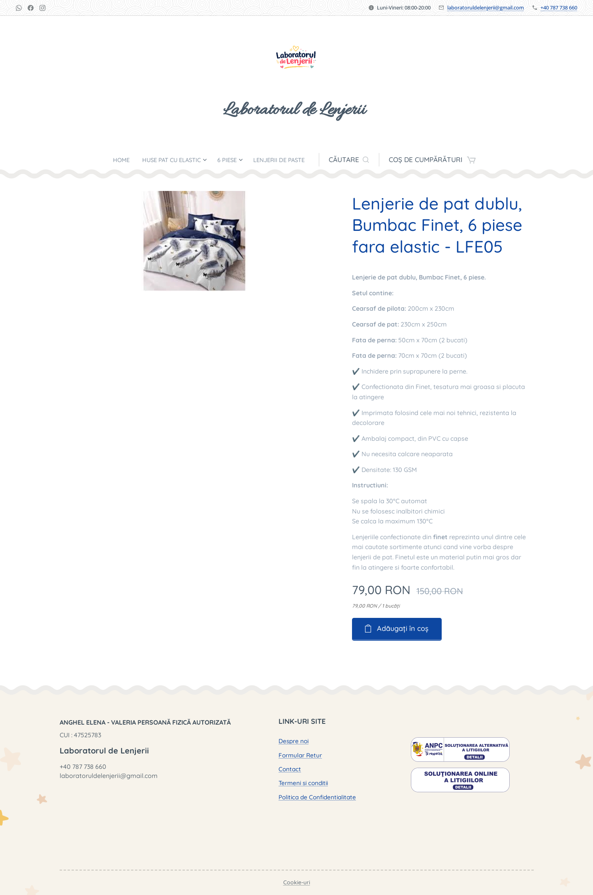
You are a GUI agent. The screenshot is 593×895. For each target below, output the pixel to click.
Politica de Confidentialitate (317, 797)
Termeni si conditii (303, 783)
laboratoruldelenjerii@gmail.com (485, 7)
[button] (363, 160)
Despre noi (293, 741)
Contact (289, 769)
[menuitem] (111, 160)
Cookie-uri (296, 882)
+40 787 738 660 (558, 7)
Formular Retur (300, 755)
